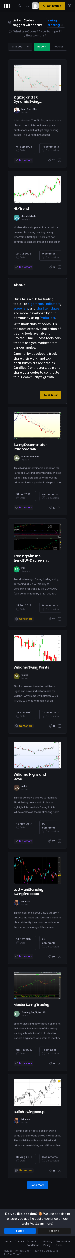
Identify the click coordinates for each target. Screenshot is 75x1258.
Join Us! (51, 395)
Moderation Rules (63, 1243)
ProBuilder (47, 318)
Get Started (52, 6)
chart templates (47, 308)
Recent (41, 46)
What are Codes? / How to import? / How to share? (35, 33)
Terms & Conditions (32, 1243)
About (8, 1241)
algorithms (36, 304)
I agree (20, 1230)
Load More (37, 1185)
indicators (52, 304)
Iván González (29, 109)
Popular (58, 46)
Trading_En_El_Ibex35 (33, 1012)
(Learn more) (44, 1223)
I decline (54, 1230)
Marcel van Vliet (30, 456)
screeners (21, 308)
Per (23, 567)
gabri (24, 786)
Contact (19, 1241)
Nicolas (25, 901)
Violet (24, 675)
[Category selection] (20, 47)
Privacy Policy (47, 1243)
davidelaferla (28, 216)
